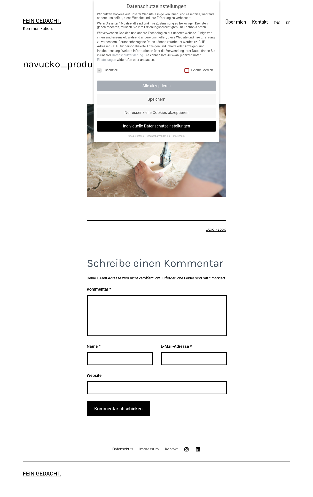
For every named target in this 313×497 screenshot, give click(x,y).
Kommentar (99, 289)
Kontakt (260, 22)
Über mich (235, 22)
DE (288, 23)
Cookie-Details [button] (136, 136)
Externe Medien (198, 70)
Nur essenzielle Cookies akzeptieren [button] (156, 112)
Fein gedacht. (42, 21)
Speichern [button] (156, 99)
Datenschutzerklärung (127, 55)
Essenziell (107, 70)
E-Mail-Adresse (176, 346)
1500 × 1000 (216, 229)
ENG (277, 23)
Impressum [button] (179, 136)
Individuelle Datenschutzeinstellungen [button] (156, 126)
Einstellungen (106, 60)
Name (93, 346)
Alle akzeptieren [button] (156, 86)
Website (94, 375)
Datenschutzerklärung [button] (158, 136)
